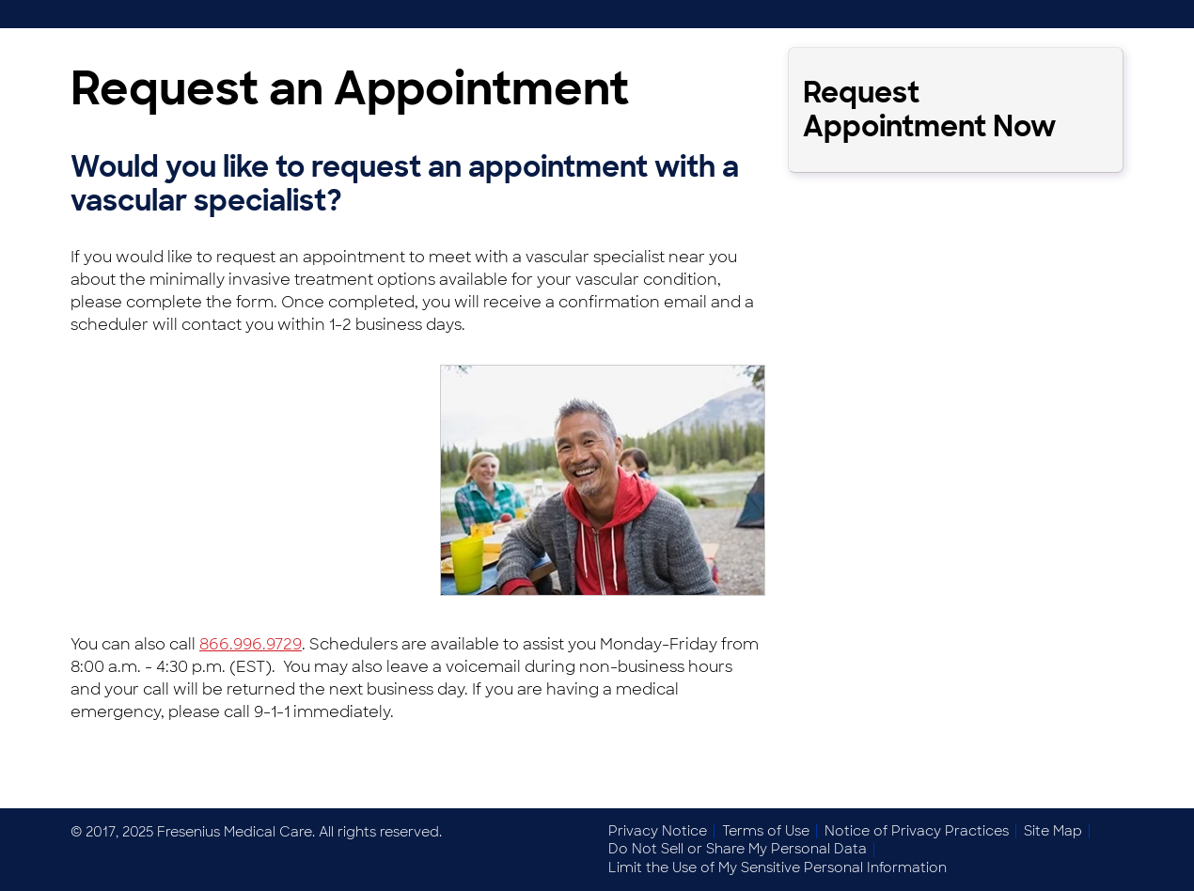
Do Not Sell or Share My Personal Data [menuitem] (737, 848)
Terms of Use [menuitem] (765, 830)
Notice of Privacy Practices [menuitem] (917, 830)
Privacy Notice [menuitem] (657, 830)
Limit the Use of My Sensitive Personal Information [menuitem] (777, 867)
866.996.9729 (250, 644)
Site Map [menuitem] (1053, 830)
